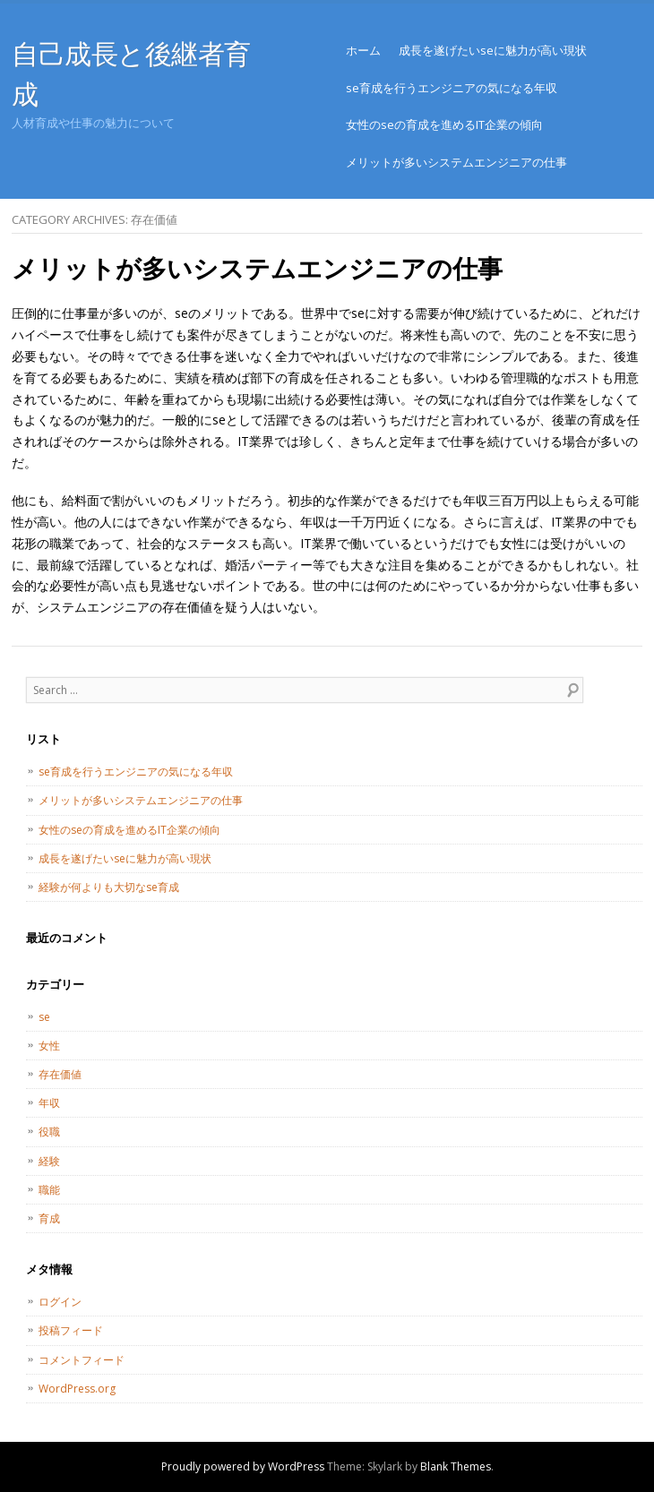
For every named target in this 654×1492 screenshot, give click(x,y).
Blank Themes (455, 1466)
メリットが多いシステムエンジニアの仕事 (456, 162)
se (44, 1017)
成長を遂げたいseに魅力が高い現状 (493, 50)
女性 (49, 1045)
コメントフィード (82, 1360)
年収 (49, 1102)
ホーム (363, 50)
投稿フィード (71, 1330)
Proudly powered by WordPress (242, 1466)
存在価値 (60, 1074)
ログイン (60, 1301)
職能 (49, 1189)
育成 (49, 1218)
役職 (49, 1131)
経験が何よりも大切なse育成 (109, 887)
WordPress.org (77, 1388)
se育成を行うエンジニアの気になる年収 (451, 88)
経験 (49, 1161)
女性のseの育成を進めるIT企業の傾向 (444, 124)
